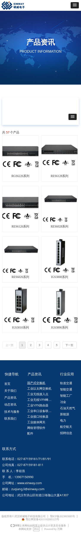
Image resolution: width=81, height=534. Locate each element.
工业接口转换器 (37, 416)
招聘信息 (66, 433)
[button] (75, 5)
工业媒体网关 (36, 422)
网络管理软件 (36, 428)
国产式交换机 (36, 383)
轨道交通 (66, 383)
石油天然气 (67, 408)
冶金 (63, 402)
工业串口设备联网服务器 (41, 411)
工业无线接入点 (37, 394)
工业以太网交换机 (39, 388)
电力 (63, 420)
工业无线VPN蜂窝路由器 (41, 399)
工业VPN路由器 (37, 405)
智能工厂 (66, 395)
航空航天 (66, 426)
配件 (30, 433)
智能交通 (66, 389)
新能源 (64, 414)
